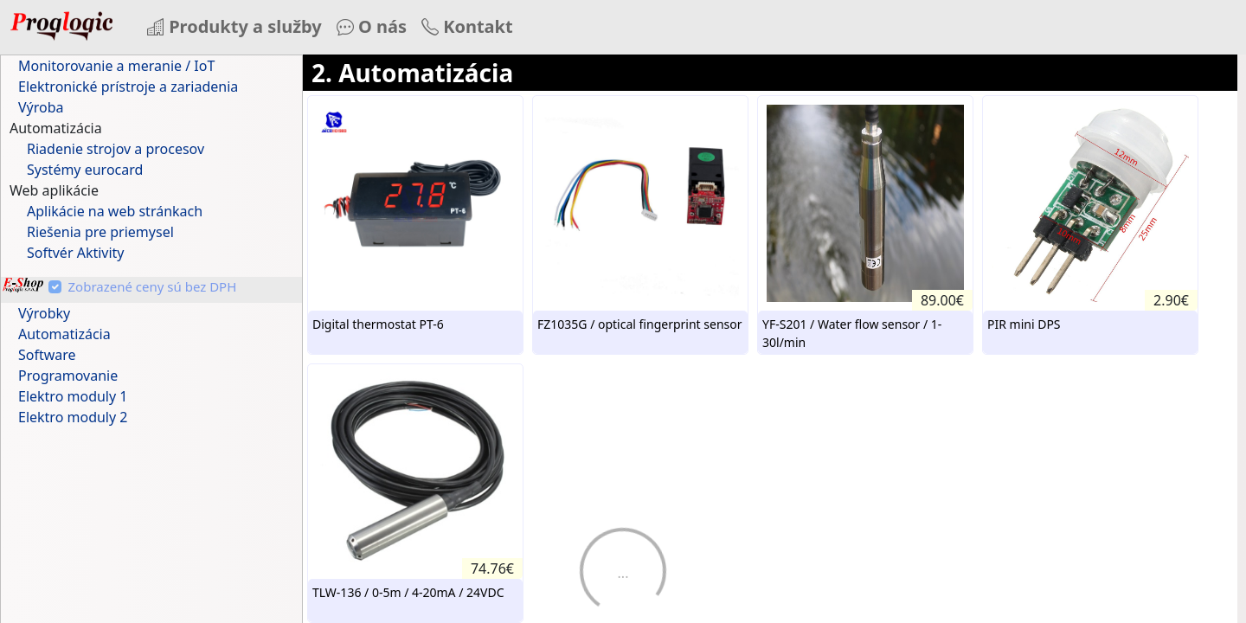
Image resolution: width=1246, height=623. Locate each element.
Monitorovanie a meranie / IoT (116, 65)
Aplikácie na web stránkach (114, 211)
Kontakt (467, 26)
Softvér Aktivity (76, 252)
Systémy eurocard (85, 169)
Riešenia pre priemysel (100, 231)
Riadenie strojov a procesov (115, 148)
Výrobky (44, 313)
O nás (372, 26)
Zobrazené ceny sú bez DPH (152, 286)
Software (47, 354)
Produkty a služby (234, 26)
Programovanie (68, 375)
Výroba (41, 107)
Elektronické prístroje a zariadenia (128, 86)
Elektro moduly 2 (72, 417)
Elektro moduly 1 (72, 396)
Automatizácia (64, 334)
